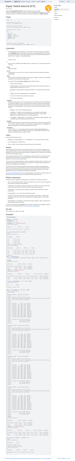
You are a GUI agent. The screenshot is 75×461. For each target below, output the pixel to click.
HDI (17, 158)
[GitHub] (67, 1)
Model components (58, 15)
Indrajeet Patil (34, 458)
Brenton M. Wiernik (47, 458)
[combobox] (53, 1)
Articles (33, 1)
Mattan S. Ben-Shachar (28, 458)
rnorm (14, 219)
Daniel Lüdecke (20, 458)
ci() (14, 211)
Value (55, 11)
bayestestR (8, 1)
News (43, 1)
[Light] (69, 1)
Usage (55, 7)
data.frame (11, 231)
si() (20, 211)
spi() (16, 153)
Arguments (56, 9)
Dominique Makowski (14, 458)
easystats (61, 1)
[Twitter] (65, 1)
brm (14, 289)
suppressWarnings (14, 256)
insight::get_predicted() (40, 129)
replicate (17, 231)
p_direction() (11, 73)
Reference (17, 1)
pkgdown (64, 458)
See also (56, 17)
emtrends (14, 281)
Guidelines (39, 1)
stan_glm (14, 257)
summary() (46, 124)
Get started (23, 1)
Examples (28, 1)
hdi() (17, 211)
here (13, 174)
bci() (11, 211)
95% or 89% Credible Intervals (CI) (15, 173)
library (8, 217)
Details (55, 13)
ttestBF (17, 437)
